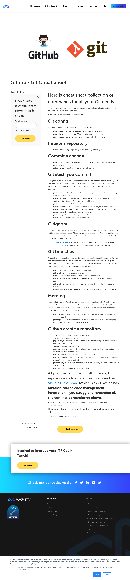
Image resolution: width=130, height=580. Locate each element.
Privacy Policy (52, 515)
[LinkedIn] (87, 483)
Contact (50, 507)
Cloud (66, 6)
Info (104, 6)
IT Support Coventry (93, 507)
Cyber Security (51, 6)
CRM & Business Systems (95, 522)
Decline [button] (107, 575)
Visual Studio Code (63, 383)
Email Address (21, 121)
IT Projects (78, 6)
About (49, 504)
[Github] (99, 483)
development (93, 305)
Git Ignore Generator (61, 242)
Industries (93, 6)
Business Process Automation (97, 525)
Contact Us (28, 465)
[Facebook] (75, 483)
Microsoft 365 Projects (94, 533)
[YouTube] (94, 483)
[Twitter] (81, 483)
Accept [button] (97, 575)
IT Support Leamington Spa (96, 511)
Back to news (70, 429)
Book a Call (118, 6)
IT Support (35, 6)
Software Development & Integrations (100, 518)
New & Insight (52, 511)
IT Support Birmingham (94, 515)
